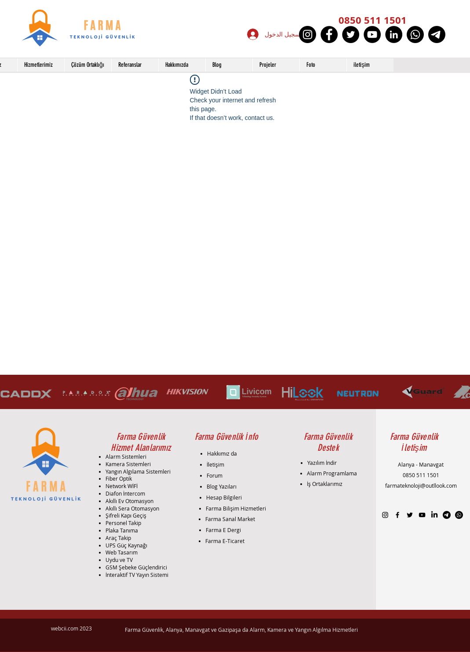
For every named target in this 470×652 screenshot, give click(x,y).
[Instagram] (307, 34)
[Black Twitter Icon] (410, 515)
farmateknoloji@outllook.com (421, 485)
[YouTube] (372, 34)
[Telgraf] (436, 34)
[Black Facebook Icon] (397, 515)
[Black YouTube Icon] (422, 515)
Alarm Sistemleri (126, 456)
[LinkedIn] (393, 34)
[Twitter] (350, 34)
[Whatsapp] (415, 34)
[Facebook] (329, 34)
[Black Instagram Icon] (385, 515)
